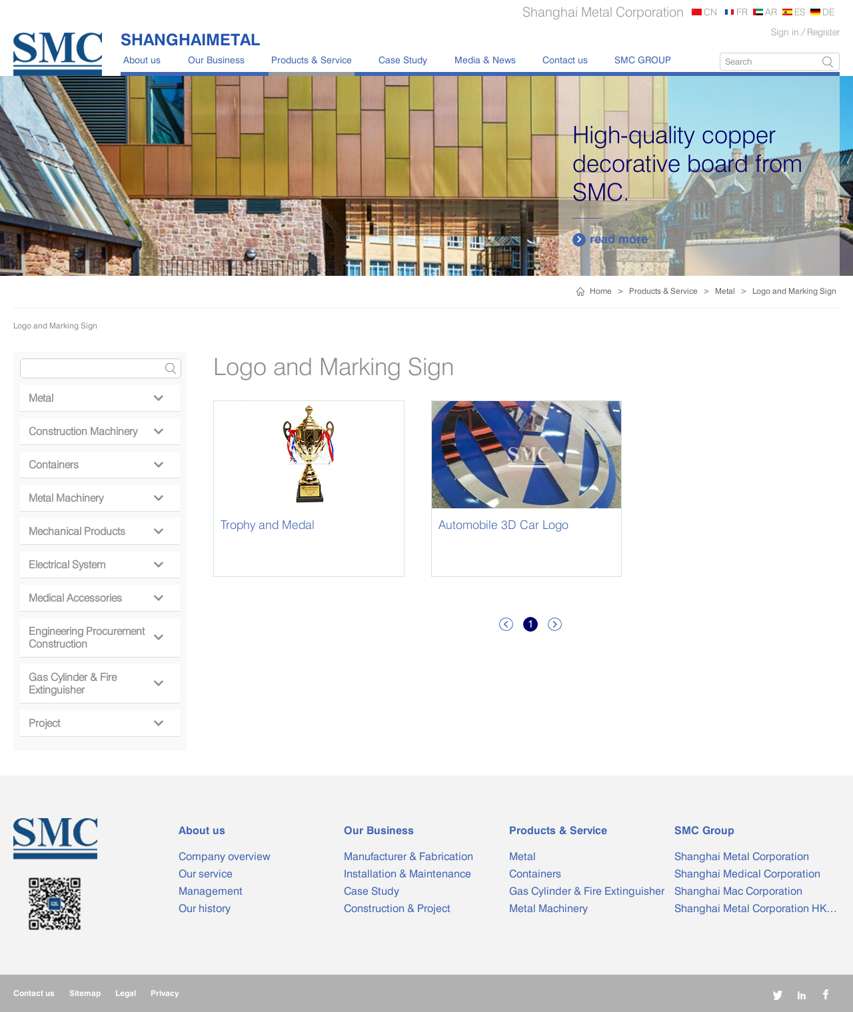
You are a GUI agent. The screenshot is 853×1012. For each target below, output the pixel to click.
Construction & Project (397, 908)
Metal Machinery (96, 498)
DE (828, 11)
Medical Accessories (96, 598)
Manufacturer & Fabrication (408, 856)
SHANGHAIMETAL (190, 39)
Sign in (785, 31)
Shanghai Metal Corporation (741, 856)
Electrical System (96, 564)
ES (799, 11)
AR (771, 11)
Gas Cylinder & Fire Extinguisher (96, 683)
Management (211, 891)
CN (710, 11)
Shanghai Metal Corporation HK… (755, 908)
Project (96, 723)
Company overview (225, 856)
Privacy (165, 993)
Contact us (565, 59)
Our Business (216, 59)
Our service (206, 873)
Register (823, 31)
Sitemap (85, 993)
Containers (96, 464)
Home (601, 291)
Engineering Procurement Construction (96, 637)
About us (142, 59)
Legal (125, 993)
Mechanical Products (96, 531)
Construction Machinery (96, 431)
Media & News (485, 59)
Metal (725, 291)
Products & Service (311, 59)
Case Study (403, 59)
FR (742, 11)
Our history (205, 908)
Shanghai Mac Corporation (738, 891)
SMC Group (704, 830)
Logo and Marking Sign (794, 291)
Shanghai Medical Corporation (747, 873)
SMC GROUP (642, 59)
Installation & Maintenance (407, 873)
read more (610, 239)
